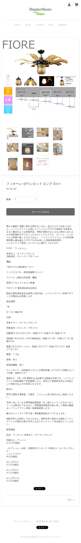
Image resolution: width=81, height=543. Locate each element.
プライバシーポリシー (22, 521)
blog (51, 24)
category (62, 24)
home (17, 24)
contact (40, 24)
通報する (71, 500)
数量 (8, 199)
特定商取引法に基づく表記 (47, 521)
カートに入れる (40, 211)
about (28, 24)
